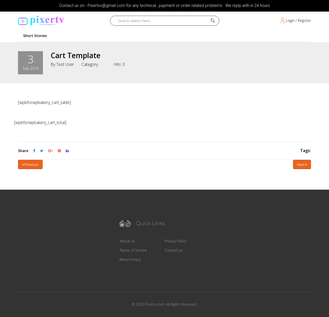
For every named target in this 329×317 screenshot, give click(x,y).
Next (302, 164)
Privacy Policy (175, 241)
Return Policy (130, 259)
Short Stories (35, 35)
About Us (127, 241)
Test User (65, 64)
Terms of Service (133, 250)
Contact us (174, 250)
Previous (30, 164)
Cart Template (75, 55)
